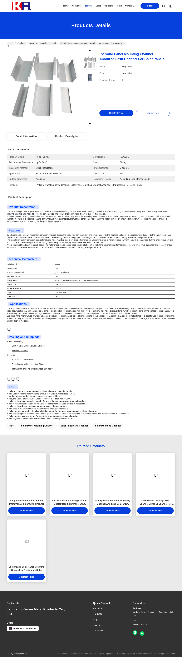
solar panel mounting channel (37, 426)
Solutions (97, 625)
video (119, 6)
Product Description (67, 136)
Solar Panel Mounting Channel (42, 43)
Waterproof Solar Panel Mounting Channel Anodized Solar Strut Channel (112, 502)
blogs (98, 6)
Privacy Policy (13, 654)
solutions (108, 6)
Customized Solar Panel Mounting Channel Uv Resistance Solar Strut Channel (27, 569)
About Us (97, 608)
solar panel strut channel (74, 426)
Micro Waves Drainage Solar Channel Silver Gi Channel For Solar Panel (155, 502)
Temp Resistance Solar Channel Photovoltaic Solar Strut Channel (26, 502)
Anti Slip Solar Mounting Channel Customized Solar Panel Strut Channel (69, 502)
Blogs (96, 619)
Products (21, 43)
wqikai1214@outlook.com (23, 628)
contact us (130, 6)
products (88, 6)
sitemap (23, 654)
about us (76, 6)
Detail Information (26, 136)
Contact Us (98, 630)
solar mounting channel (108, 426)
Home (66, 6)
